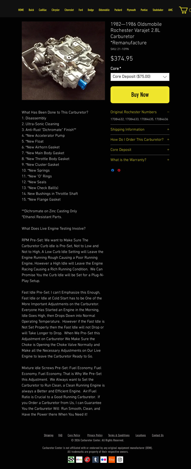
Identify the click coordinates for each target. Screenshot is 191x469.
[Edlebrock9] (87, 459)
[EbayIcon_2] (79, 459)
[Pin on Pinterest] (119, 170)
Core (116, 68)
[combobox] (140, 77)
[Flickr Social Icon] (103, 459)
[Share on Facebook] (113, 170)
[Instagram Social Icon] (120, 459)
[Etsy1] (112, 459)
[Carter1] (71, 459)
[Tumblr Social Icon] (95, 459)
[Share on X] (125, 170)
